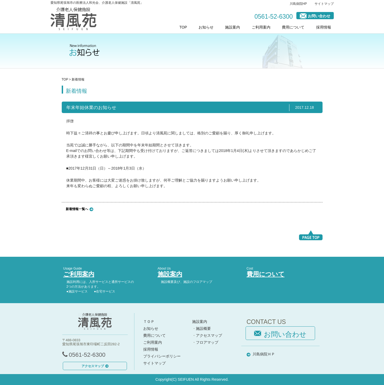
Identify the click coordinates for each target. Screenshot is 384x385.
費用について (293, 27)
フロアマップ (207, 342)
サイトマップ (324, 4)
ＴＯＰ (148, 321)
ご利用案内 (261, 27)
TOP (183, 27)
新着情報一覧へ (77, 209)
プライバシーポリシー (162, 356)
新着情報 (78, 79)
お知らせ (206, 27)
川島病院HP (298, 4)
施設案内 (232, 27)
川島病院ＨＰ (264, 354)
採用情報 (323, 27)
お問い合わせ (315, 15)
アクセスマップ (95, 366)
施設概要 (203, 328)
